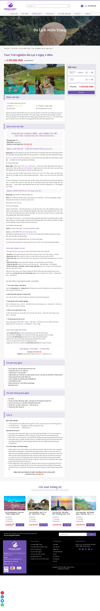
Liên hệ (87, 14)
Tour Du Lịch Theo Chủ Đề (37, 554)
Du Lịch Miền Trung (24, 48)
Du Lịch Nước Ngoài (35, 551)
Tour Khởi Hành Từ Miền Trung (38, 547)
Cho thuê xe (56, 556)
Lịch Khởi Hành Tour (35, 556)
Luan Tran (10, 564)
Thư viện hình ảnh (64, 14)
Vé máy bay (56, 559)
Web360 (67, 569)
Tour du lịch (37, 14)
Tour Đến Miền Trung (36, 544)
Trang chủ (13, 14)
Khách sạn (50, 14)
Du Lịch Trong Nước (35, 549)
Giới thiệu (24, 14)
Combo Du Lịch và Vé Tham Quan (39, 559)
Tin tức (78, 14)
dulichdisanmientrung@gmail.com (13, 559)
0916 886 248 (14, 561)
